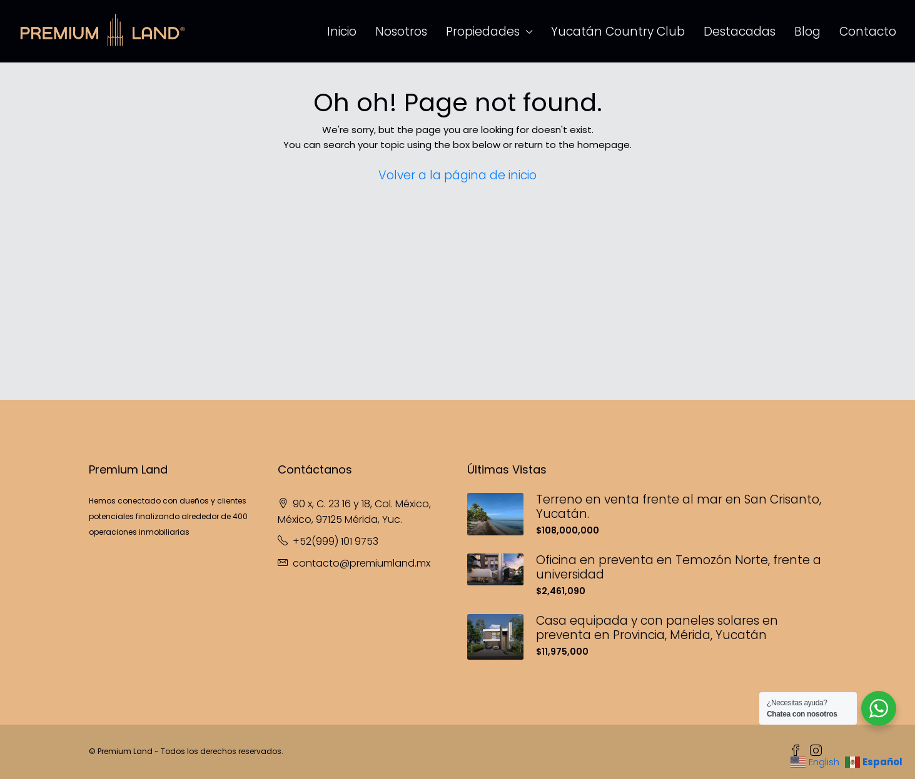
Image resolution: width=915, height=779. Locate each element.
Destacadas (740, 31)
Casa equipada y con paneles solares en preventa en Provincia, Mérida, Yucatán (657, 627)
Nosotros (401, 31)
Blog (807, 31)
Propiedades (483, 31)
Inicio (341, 31)
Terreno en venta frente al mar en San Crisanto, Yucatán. (678, 506)
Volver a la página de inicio (457, 175)
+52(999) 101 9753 (335, 541)
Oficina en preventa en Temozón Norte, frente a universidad (678, 567)
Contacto (867, 31)
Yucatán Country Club (618, 31)
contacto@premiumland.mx (361, 563)
